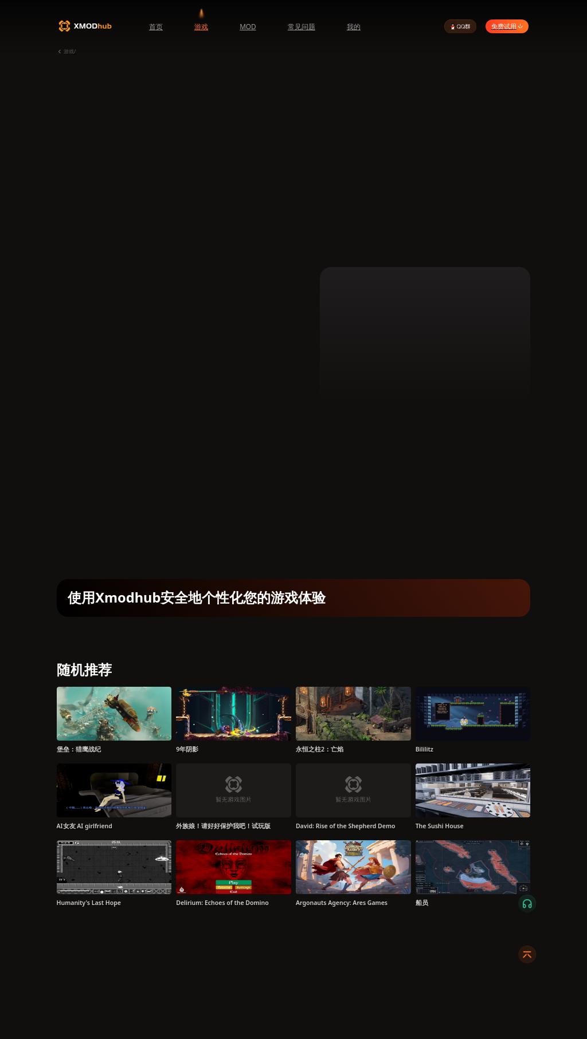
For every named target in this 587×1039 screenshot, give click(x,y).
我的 (354, 26)
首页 (156, 26)
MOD (248, 26)
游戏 (201, 26)
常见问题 (301, 26)
